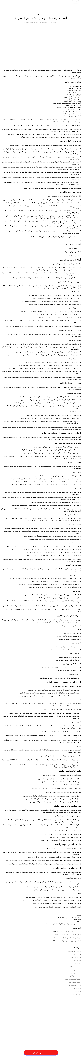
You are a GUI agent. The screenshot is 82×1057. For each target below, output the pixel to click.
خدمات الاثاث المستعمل (74, 951)
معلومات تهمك (77, 994)
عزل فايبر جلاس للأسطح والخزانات (71, 937)
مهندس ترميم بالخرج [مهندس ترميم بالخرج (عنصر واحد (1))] (35, 1029)
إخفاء (71, 86)
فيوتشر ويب (4, 1051)
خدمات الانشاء (77, 954)
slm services (54, 22)
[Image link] (17, 1042)
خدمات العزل (41, 14)
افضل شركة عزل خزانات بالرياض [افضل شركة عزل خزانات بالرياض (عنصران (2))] (27, 1019)
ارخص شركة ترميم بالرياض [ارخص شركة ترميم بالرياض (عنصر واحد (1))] (76, 1014)
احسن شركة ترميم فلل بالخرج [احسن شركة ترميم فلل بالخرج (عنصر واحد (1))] (12, 1011)
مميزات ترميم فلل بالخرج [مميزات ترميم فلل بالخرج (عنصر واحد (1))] (6, 1027)
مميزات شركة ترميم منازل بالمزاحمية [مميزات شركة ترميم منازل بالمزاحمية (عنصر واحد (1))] (47, 1029)
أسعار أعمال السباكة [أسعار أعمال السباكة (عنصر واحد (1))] (68, 1011)
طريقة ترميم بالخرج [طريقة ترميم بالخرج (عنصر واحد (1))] (43, 1025)
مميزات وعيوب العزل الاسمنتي (72, 255)
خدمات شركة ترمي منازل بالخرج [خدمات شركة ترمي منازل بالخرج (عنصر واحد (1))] (74, 1025)
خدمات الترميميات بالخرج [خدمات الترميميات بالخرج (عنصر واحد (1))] (55, 1022)
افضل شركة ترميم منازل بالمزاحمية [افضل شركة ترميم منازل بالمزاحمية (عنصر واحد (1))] (40, 1017)
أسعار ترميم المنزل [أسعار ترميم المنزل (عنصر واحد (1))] (60, 1011)
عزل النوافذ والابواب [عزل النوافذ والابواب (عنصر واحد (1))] (24, 1025)
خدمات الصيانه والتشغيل (74, 966)
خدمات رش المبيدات (75, 973)
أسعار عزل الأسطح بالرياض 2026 (71, 934)
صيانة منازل (77, 991)
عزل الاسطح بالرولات (75, 248)
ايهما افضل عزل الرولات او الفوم (72, 252)
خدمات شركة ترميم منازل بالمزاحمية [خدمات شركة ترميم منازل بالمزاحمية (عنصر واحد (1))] (9, 1022)
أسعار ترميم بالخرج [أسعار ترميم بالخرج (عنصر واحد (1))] (52, 1011)
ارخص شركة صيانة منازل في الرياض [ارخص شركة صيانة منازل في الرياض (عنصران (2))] (39, 1014)
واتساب (75, 1)
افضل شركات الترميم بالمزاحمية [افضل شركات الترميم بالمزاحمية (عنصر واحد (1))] (54, 1017)
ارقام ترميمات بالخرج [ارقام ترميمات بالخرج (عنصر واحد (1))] (16, 1014)
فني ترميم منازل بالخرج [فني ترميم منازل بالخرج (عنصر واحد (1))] (76, 1027)
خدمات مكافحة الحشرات (74, 985)
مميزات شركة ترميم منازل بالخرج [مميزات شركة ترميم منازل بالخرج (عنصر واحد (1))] (61, 1029)
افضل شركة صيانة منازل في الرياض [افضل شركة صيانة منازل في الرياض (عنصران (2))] (62, 1019)
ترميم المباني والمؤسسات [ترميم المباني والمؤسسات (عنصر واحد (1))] (76, 1022)
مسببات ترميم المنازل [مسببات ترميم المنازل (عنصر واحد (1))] (67, 1027)
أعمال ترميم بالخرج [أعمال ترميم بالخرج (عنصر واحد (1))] (44, 1011)
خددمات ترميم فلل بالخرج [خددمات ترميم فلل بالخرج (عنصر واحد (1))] (65, 1022)
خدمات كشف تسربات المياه (73, 979)
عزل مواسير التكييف (57, 134)
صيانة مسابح (77, 988)
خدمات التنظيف (76, 960)
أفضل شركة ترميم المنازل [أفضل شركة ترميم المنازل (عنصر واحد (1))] (23, 1011)
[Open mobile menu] (1, 1)
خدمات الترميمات (76, 957)
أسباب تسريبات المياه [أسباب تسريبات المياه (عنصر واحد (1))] (77, 1011)
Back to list (77, 919)
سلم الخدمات (77, 872)
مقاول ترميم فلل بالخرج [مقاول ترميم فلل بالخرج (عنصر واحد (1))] (40, 1027)
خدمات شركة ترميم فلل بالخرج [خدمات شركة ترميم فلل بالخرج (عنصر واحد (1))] (23, 1022)
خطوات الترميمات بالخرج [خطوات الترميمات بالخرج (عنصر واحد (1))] (63, 1025)
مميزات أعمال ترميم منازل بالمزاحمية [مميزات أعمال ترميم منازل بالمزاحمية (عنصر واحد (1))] (29, 1027)
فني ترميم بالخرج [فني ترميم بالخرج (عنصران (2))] (11, 1025)
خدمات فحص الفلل (75, 976)
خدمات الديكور (77, 963)
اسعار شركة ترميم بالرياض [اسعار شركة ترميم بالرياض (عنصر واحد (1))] (65, 1017)
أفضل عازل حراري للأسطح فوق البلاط (70, 941)
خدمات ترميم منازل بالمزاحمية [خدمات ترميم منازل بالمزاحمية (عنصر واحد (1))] (44, 1022)
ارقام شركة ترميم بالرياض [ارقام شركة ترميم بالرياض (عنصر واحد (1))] (6, 1014)
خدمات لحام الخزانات (75, 982)
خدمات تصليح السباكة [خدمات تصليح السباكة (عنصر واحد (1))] (34, 1022)
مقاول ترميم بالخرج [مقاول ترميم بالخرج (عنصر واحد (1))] (49, 1027)
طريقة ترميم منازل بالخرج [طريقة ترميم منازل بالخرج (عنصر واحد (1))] (34, 1025)
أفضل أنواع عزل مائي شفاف (73, 244)
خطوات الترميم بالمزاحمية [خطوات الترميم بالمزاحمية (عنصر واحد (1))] (53, 1025)
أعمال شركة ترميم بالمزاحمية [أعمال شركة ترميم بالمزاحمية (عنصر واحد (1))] (34, 1011)
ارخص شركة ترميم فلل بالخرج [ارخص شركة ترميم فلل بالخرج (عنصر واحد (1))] (64, 1014)
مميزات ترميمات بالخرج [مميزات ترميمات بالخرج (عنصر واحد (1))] (16, 1027)
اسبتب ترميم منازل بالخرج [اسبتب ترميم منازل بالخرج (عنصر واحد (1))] (76, 1017)
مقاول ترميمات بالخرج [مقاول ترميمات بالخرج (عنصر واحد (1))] (58, 1027)
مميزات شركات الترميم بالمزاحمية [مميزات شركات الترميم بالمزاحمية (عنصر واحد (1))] (74, 1029)
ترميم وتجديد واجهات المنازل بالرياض (70, 931)
